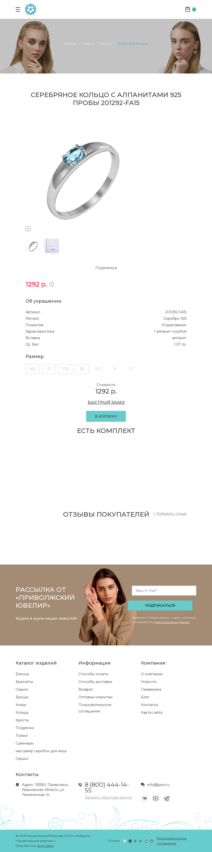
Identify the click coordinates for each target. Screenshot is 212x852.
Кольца (22, 712)
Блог (145, 697)
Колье (21, 705)
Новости (148, 681)
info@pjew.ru (158, 784)
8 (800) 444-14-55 (107, 787)
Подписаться (160, 605)
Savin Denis (45, 846)
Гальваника (151, 689)
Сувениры (25, 743)
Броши (22, 697)
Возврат (85, 689)
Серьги (22, 689)
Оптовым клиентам (95, 697)
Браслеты (24, 681)
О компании (152, 674)
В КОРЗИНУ (106, 416)
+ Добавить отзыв (169, 513)
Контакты (149, 705)
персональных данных (172, 622)
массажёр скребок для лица (41, 751)
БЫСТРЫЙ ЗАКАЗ (106, 402)
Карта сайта (151, 712)
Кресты (22, 720)
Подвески (25, 728)
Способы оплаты (93, 674)
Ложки (22, 735)
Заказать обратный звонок (108, 797)
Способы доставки (95, 681)
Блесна (22, 674)
